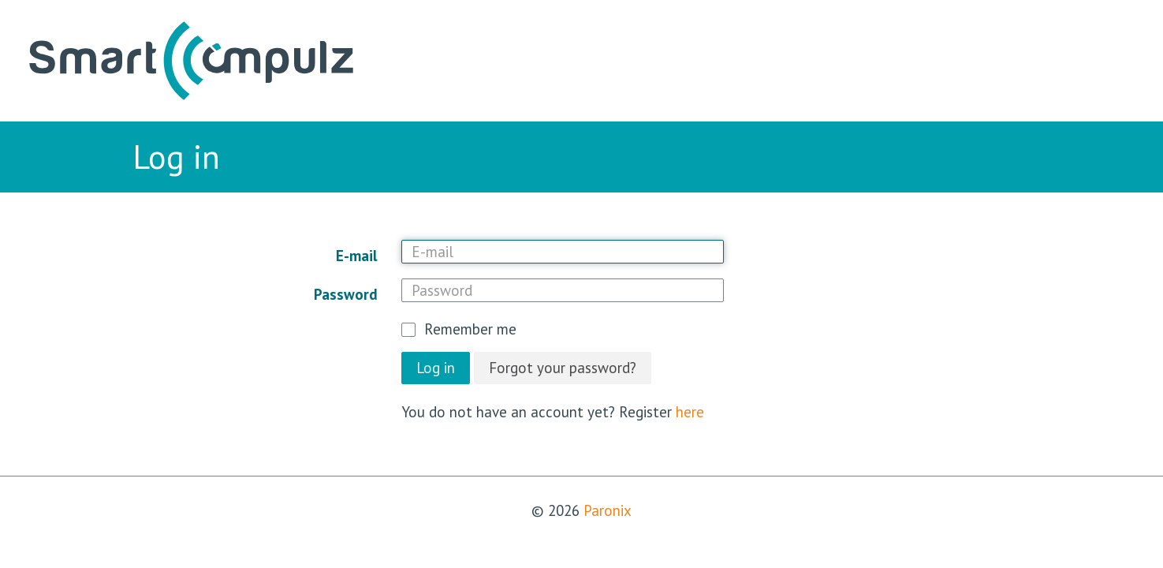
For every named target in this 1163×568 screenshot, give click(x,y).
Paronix (607, 510)
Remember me (470, 329)
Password (346, 294)
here (690, 411)
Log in (435, 367)
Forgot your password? (562, 367)
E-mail (357, 255)
